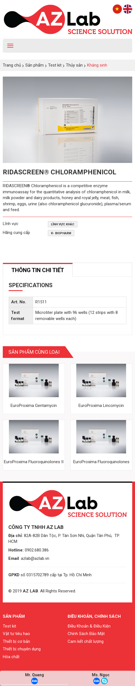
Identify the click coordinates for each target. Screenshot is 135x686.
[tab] (38, 270)
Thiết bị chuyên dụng (22, 648)
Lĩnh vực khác (62, 224)
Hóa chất (11, 656)
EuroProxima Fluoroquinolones (101, 461)
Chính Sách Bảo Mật (86, 633)
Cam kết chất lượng (86, 641)
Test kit (9, 626)
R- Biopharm (61, 233)
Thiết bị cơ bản (16, 641)
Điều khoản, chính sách (94, 616)
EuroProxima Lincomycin (101, 405)
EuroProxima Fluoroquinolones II (33, 461)
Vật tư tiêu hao (16, 633)
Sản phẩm (14, 616)
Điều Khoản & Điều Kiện (89, 626)
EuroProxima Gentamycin (34, 405)
